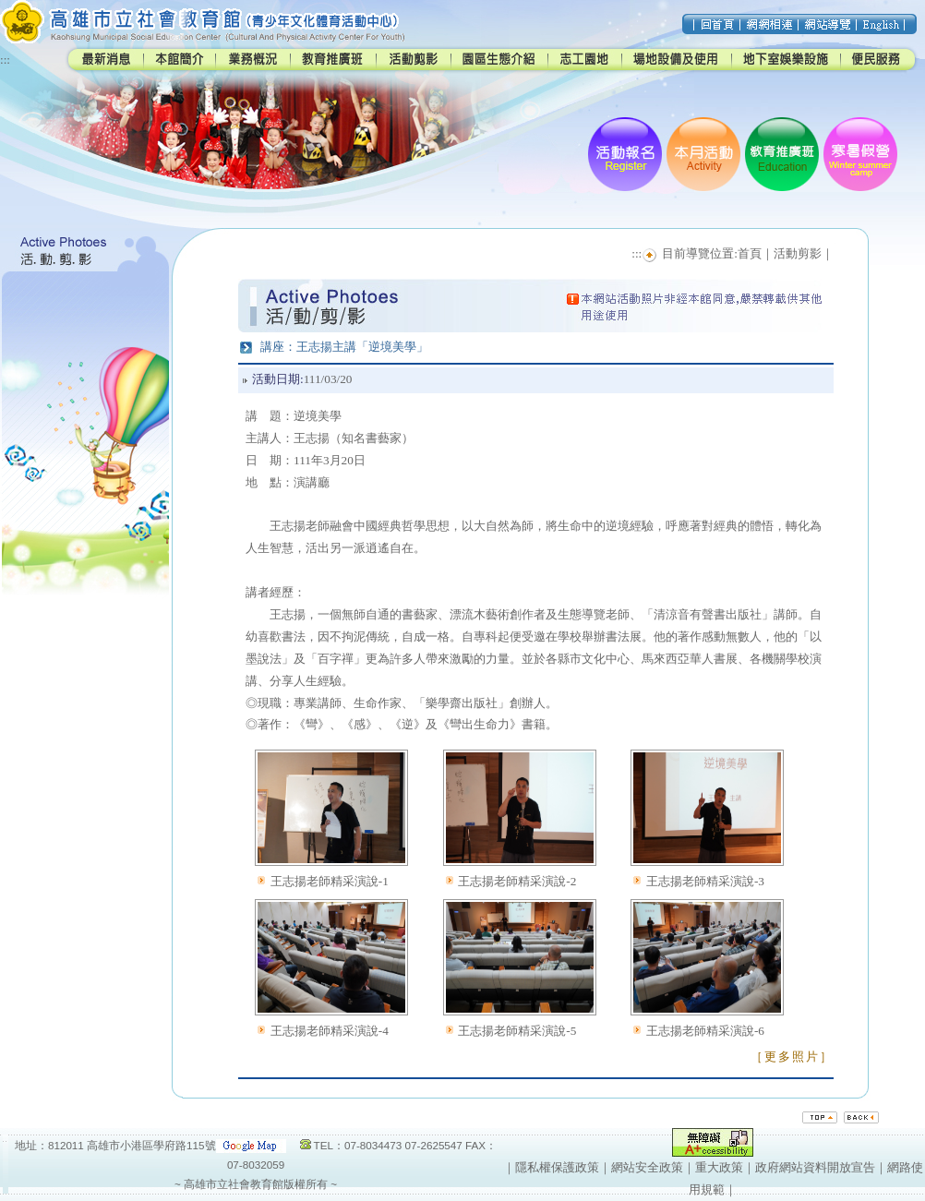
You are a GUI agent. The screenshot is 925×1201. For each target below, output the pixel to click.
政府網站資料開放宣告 (815, 1167)
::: (5, 59)
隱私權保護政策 (557, 1167)
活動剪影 (798, 253)
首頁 (750, 253)
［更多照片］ (792, 1056)
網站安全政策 (647, 1167)
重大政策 (719, 1167)
